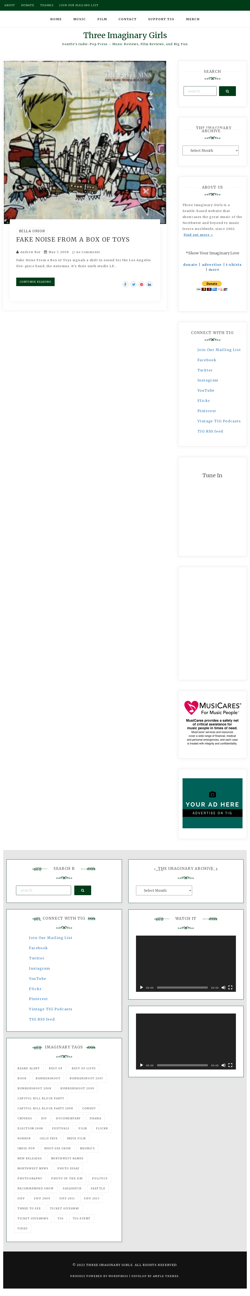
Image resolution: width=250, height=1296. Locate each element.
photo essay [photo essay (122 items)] (68, 1168)
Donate (27, 5)
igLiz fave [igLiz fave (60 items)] (49, 1138)
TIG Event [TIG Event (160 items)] (82, 1218)
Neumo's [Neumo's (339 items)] (87, 1148)
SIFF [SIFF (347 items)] (21, 1198)
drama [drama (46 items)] (95, 1118)
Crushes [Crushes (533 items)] (25, 1118)
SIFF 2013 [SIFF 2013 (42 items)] (91, 1198)
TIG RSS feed (210, 431)
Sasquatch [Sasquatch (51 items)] (72, 1188)
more (214, 269)
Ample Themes (166, 1276)
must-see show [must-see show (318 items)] (57, 1148)
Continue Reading (35, 281)
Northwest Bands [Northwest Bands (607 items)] (67, 1158)
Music (79, 19)
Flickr (203, 401)
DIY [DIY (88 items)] (44, 1118)
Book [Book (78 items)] (22, 1078)
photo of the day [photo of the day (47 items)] (67, 1178)
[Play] (141, 987)
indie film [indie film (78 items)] (76, 1138)
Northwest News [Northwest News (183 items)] (33, 1168)
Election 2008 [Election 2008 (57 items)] (30, 1128)
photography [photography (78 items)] (30, 1178)
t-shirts (234, 264)
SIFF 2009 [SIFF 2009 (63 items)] (42, 1198)
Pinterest (206, 411)
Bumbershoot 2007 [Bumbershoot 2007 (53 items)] (86, 1078)
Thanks (47, 5)
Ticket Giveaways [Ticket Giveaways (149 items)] (33, 1218)
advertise (212, 264)
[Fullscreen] (230, 987)
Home (56, 19)
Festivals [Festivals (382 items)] (60, 1128)
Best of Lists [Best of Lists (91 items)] (84, 1068)
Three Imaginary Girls (125, 35)
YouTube (206, 390)
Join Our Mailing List (219, 350)
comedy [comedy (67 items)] (89, 1108)
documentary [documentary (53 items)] (68, 1118)
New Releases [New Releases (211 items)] (30, 1158)
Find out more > (198, 235)
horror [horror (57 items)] (24, 1138)
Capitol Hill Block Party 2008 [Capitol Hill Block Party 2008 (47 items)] (45, 1108)
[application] (186, 964)
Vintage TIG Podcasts (219, 421)
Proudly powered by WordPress (99, 1276)
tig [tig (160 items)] (61, 1218)
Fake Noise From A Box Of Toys (73, 239)
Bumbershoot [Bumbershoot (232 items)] (48, 1078)
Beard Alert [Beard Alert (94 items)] (29, 1068)
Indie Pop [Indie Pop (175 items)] (26, 1148)
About (9, 5)
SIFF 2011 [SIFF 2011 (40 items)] (67, 1198)
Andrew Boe (30, 252)
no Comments (86, 252)
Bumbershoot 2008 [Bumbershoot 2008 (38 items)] (34, 1088)
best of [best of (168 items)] (56, 1068)
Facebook (206, 360)
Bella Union (32, 231)
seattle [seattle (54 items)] (98, 1188)
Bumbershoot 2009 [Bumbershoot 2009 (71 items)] (77, 1088)
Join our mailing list (79, 5)
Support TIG (161, 19)
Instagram (207, 380)
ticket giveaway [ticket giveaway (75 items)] (64, 1208)
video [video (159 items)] (23, 1228)
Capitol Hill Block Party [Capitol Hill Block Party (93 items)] (41, 1098)
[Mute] (223, 987)
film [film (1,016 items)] (83, 1128)
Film (102, 19)
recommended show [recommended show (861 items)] (36, 1188)
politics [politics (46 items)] (100, 1178)
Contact (127, 19)
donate (190, 264)
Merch (193, 19)
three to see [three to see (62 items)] (29, 1208)
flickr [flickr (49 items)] (102, 1128)
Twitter (205, 370)
